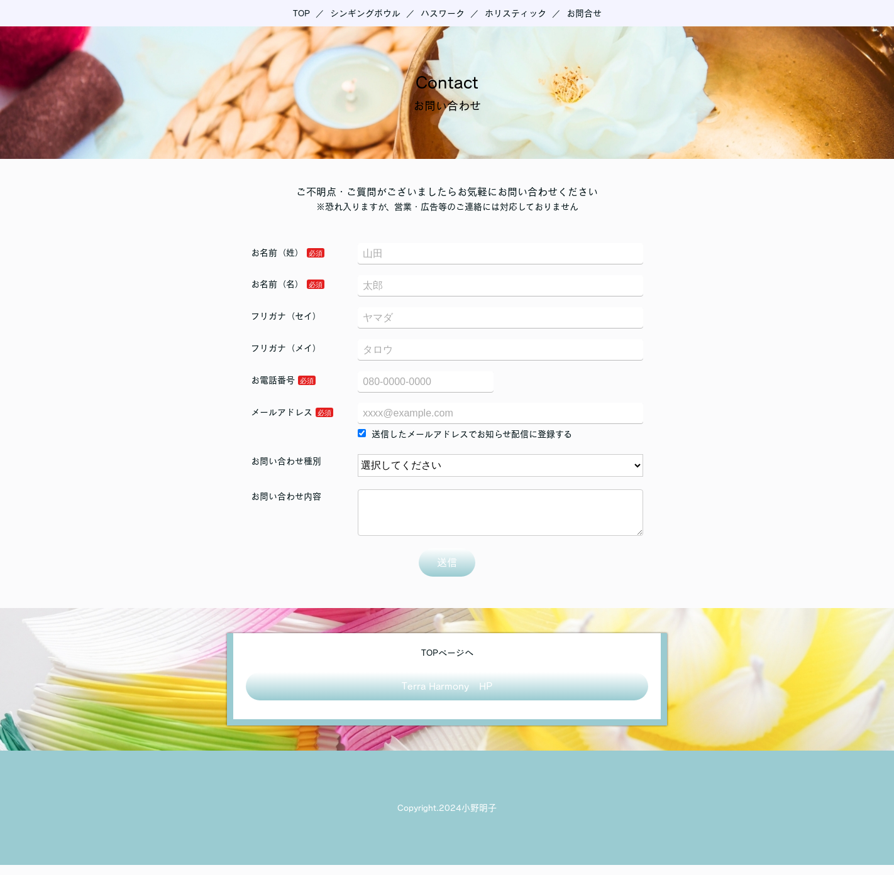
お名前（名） (277, 284)
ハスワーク (443, 13)
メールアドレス (281, 412)
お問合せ (584, 13)
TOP (301, 13)
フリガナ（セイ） (286, 316)
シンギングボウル (365, 13)
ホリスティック (515, 13)
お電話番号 (273, 380)
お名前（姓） (277, 252)
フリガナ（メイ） (286, 348)
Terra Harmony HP (447, 696)
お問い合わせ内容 (286, 496)
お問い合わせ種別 (286, 461)
